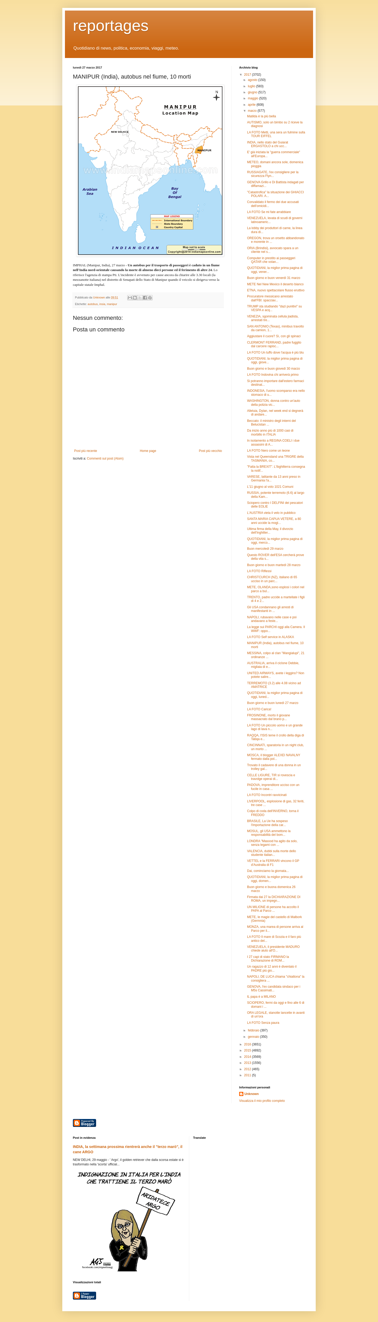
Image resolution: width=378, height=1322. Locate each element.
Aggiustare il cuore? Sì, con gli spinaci (274, 336)
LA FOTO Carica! (259, 709)
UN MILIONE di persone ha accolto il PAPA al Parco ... (273, 909)
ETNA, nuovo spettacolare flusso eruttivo (275, 290)
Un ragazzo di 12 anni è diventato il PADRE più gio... (271, 968)
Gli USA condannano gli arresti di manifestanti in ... (270, 609)
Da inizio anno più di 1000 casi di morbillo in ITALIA (270, 432)
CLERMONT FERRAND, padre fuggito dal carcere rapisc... (274, 344)
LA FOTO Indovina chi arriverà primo (273, 375)
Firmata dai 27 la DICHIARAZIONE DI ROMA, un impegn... (273, 899)
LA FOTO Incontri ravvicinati (267, 795)
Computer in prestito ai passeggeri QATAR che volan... (271, 260)
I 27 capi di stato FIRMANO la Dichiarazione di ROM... (268, 958)
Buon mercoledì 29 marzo (265, 549)
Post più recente (85, 451)
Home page (148, 451)
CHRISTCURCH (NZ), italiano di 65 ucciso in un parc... (272, 579)
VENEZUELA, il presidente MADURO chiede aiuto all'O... (273, 948)
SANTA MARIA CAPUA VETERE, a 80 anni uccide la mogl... (274, 520)
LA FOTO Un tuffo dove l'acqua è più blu (275, 352)
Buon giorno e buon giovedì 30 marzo (273, 368)
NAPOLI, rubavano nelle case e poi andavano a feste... (271, 619)
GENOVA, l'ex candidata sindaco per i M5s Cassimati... (273, 988)
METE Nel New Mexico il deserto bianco (275, 284)
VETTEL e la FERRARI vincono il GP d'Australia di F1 (273, 862)
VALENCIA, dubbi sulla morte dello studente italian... (271, 853)
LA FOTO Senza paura (263, 1023)
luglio (252, 86)
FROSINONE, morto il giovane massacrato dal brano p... (268, 717)
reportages (111, 25)
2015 (248, 1050)
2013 (248, 1063)
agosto (253, 80)
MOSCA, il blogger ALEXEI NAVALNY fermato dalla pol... (273, 757)
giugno (253, 92)
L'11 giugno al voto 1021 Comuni (270, 487)
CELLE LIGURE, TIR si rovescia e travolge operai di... (271, 777)
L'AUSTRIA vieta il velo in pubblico (271, 513)
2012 (248, 1069)
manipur (112, 304)
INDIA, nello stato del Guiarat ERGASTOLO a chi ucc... (267, 144)
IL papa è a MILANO (261, 996)
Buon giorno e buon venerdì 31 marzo (273, 278)
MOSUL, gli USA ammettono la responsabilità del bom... (269, 833)
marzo (253, 111)
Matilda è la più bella (261, 116)
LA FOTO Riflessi (259, 571)
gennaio (254, 1037)
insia (102, 304)
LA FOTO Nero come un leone (268, 450)
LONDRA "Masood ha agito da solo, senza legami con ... (272, 843)
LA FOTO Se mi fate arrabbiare (269, 212)
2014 (248, 1057)
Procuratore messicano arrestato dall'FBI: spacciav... (270, 298)
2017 (248, 74)
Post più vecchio (210, 451)
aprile (252, 105)
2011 (248, 1075)
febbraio (254, 1030)
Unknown (251, 1094)
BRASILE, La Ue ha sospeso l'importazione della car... (267, 823)
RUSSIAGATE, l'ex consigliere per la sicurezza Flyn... (273, 174)
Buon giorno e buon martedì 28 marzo (273, 565)
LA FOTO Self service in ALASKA (270, 637)
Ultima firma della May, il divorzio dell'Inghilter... (270, 530)
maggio (253, 98)
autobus (93, 304)
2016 (248, 1044)
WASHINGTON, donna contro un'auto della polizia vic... (273, 402)
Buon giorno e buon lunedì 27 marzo (272, 703)
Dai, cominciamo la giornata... (268, 871)
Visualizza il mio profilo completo (262, 1101)
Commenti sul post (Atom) (105, 458)
